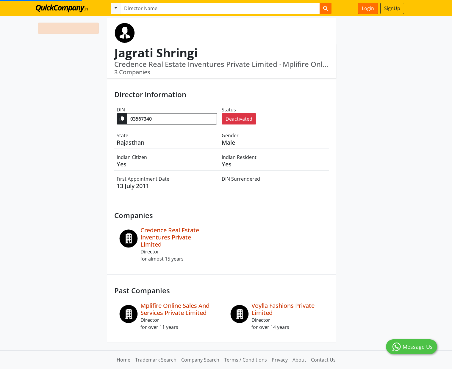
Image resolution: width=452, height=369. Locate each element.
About (299, 360)
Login (368, 8)
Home (123, 360)
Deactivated (239, 119)
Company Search (200, 360)
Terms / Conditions (245, 360)
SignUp (392, 8)
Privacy (280, 360)
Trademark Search (155, 360)
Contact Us (323, 360)
